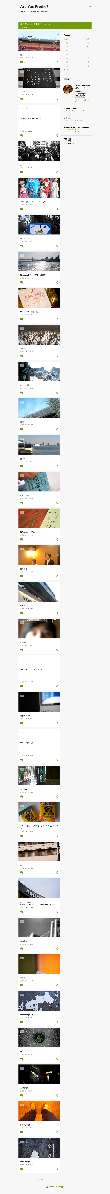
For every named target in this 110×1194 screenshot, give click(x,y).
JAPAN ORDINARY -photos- (74, 111)
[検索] (90, 6)
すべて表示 (23, 27)
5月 (67, 51)
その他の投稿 (39, 1179)
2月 (67, 62)
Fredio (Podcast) (70, 130)
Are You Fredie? (34, 6)
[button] (57, 62)
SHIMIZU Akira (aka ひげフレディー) (82, 87)
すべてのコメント (73, 143)
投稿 (68, 141)
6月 (67, 47)
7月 (67, 43)
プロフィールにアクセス (82, 101)
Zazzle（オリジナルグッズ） (74, 120)
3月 (67, 58)
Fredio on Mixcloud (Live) (73, 132)
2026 (66, 39)
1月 (67, 66)
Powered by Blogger (55, 1187)
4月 (67, 54)
